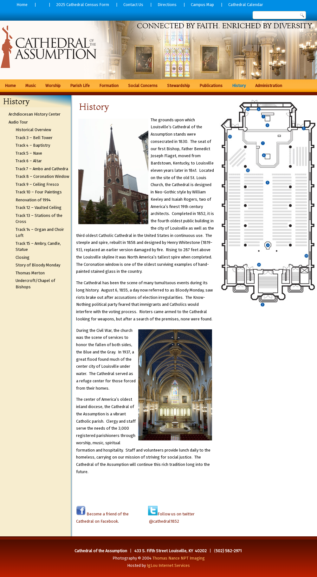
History (239, 85)
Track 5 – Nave (29, 153)
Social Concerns (143, 85)
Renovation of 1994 (33, 200)
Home (22, 4)
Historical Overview (33, 129)
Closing (22, 257)
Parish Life (80, 85)
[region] (158, 47)
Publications (211, 85)
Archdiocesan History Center (35, 114)
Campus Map (202, 4)
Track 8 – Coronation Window (42, 176)
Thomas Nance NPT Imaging (178, 558)
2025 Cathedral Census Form (82, 4)
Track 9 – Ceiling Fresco (37, 184)
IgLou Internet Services (168, 565)
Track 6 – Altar (29, 160)
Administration (268, 85)
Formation (109, 85)
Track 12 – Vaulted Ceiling (38, 207)
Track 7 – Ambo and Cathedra (42, 168)
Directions (167, 4)
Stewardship (178, 85)
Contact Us (133, 4)
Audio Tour (18, 122)
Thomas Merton (30, 273)
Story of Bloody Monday (38, 265)
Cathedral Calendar (245, 4)
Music (30, 85)
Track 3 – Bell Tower (34, 137)
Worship (53, 85)
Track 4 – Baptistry (33, 145)
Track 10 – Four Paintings (39, 192)
